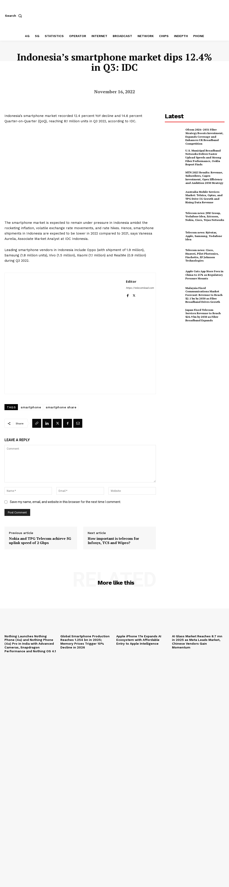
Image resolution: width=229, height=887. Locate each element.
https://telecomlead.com (140, 288)
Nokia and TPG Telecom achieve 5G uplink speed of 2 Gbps (40, 540)
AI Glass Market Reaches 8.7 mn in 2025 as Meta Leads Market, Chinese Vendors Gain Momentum (197, 641)
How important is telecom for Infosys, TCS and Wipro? (113, 540)
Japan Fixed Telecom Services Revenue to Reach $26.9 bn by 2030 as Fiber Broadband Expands (205, 315)
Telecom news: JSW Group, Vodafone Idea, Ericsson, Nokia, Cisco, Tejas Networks (204, 216)
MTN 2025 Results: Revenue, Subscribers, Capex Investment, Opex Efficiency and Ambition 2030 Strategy (204, 177)
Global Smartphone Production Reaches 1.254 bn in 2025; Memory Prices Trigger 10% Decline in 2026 (85, 641)
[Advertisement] (197, 359)
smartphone (31, 407)
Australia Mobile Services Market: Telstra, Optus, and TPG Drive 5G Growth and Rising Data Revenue (203, 197)
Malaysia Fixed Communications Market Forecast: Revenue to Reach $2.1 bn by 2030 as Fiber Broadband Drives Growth (203, 294)
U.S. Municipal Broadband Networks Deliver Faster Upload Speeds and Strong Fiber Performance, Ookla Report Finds (203, 157)
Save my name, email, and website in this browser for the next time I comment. (65, 502)
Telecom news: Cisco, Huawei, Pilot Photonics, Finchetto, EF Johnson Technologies (201, 255)
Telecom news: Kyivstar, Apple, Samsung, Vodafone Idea (203, 236)
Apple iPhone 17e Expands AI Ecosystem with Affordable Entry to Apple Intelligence (138, 640)
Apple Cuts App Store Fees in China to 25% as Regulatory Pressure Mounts (204, 275)
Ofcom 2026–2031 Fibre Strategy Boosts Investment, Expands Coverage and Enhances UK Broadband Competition (204, 136)
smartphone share (61, 407)
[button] (14, 15)
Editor (131, 281)
